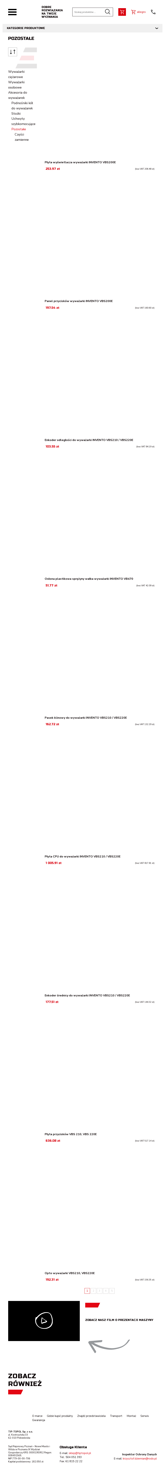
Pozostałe (18, 129)
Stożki (16, 113)
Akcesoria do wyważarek (17, 95)
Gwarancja (38, 1420)
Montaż (131, 1416)
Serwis (144, 1416)
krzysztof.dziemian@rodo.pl (140, 1458)
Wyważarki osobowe (16, 85)
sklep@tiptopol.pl (80, 1453)
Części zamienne (22, 137)
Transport (116, 1416)
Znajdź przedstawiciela (91, 1416)
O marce (37, 1416)
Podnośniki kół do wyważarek (22, 105)
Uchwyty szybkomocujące (23, 121)
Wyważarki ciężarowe (16, 74)
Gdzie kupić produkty (60, 1416)
